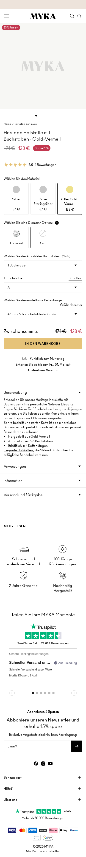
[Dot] (36, 115)
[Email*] (37, 746)
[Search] (72, 16)
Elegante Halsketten (18, 450)
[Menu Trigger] (6, 16)
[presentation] (43, 518)
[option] (16, 199)
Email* (12, 746)
